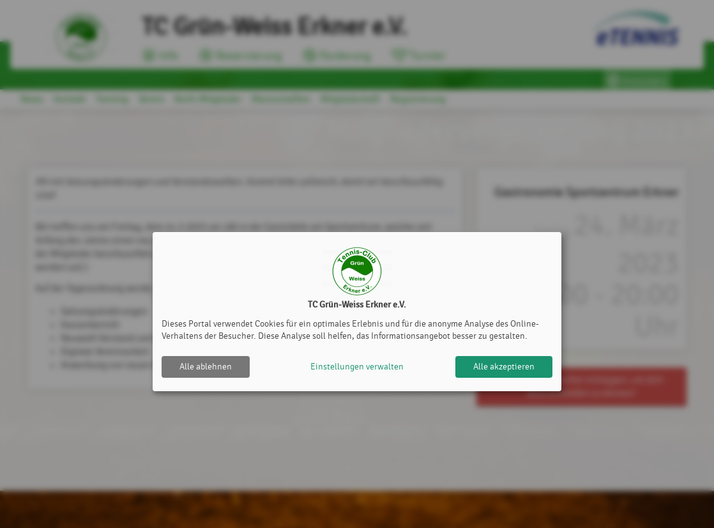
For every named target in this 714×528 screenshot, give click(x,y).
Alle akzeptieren (504, 366)
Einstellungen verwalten (357, 366)
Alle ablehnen (205, 366)
